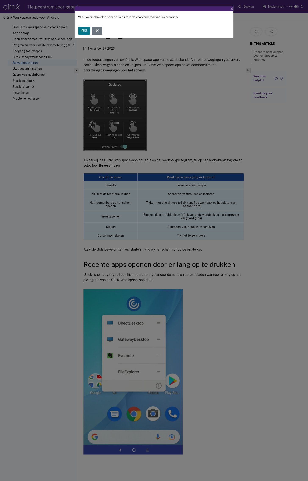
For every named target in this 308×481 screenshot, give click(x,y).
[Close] (232, 9)
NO (97, 31)
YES (84, 31)
